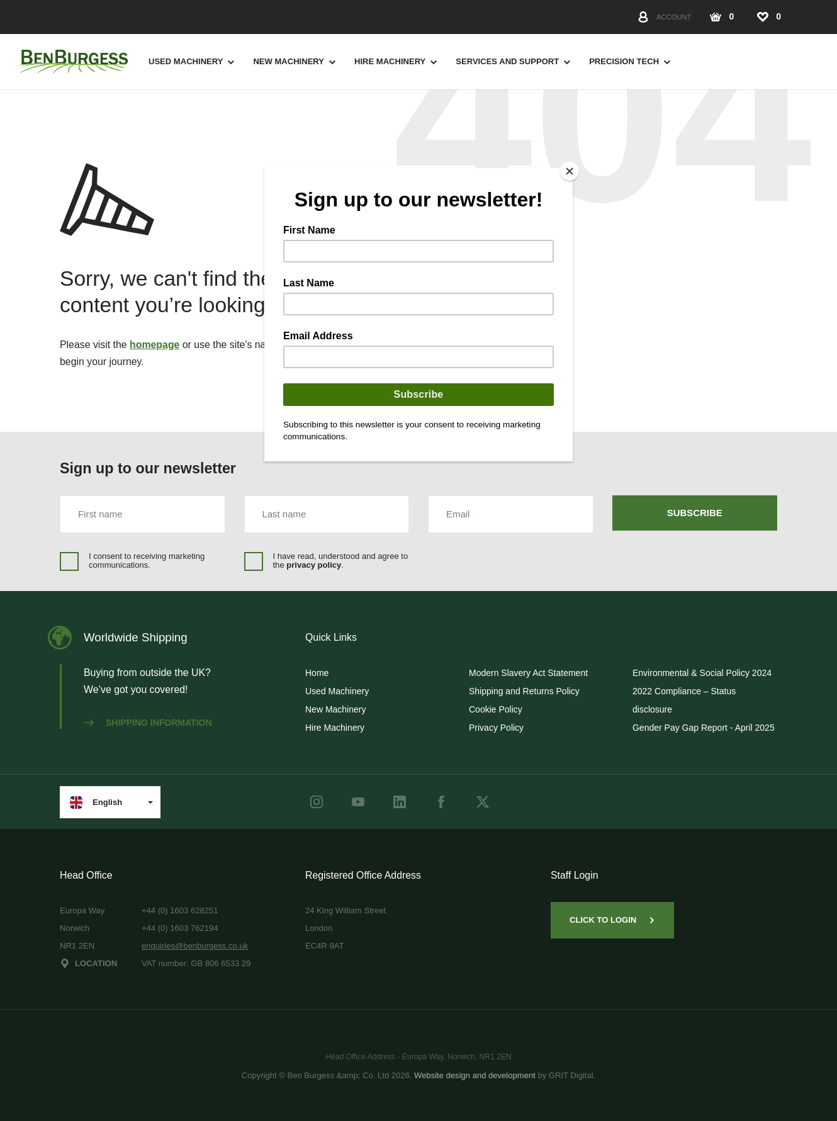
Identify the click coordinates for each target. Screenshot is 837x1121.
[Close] (569, 171)
